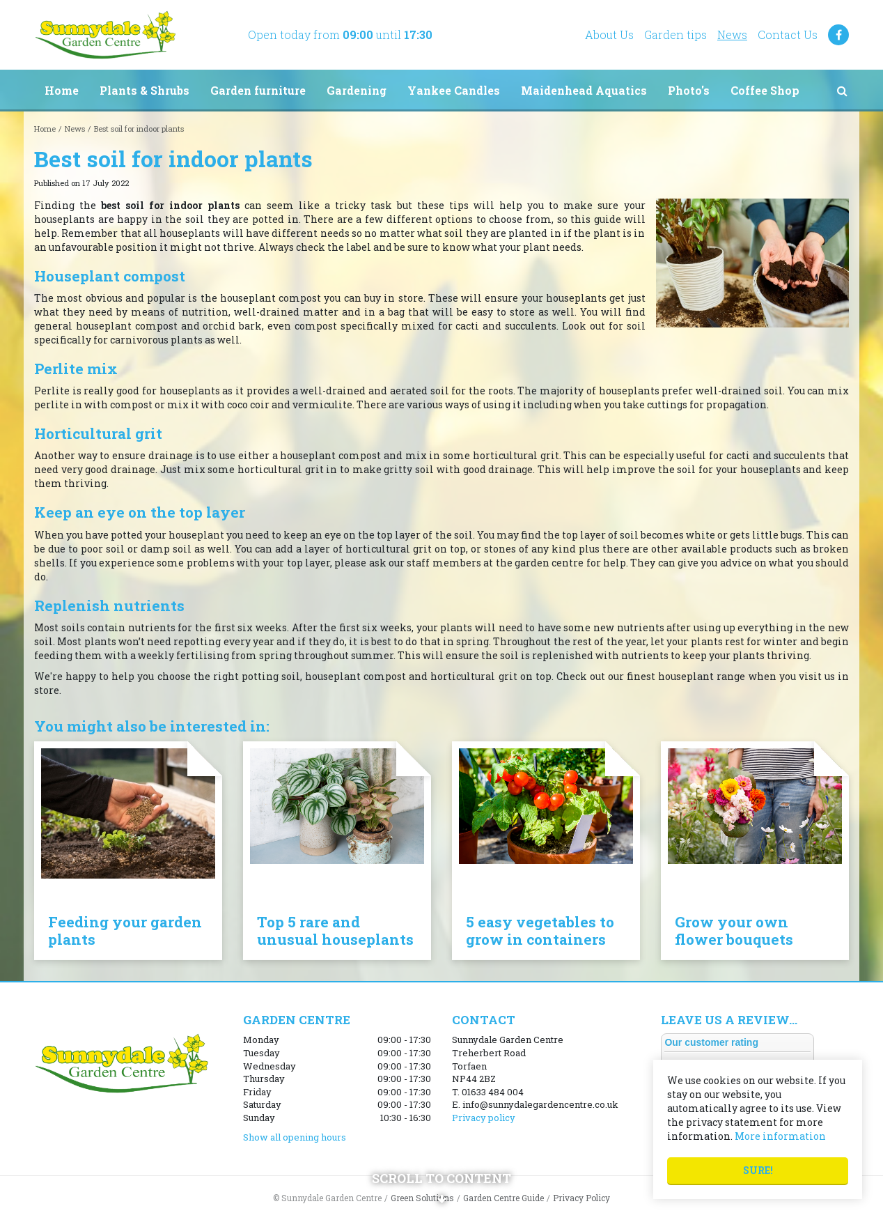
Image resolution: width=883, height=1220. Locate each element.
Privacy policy (483, 1117)
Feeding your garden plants (125, 930)
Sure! (758, 1170)
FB (838, 34)
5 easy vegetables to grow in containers (540, 930)
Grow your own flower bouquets (734, 930)
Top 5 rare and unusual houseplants (335, 930)
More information (780, 1136)
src (842, 91)
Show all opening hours (294, 1137)
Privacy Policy (581, 1197)
